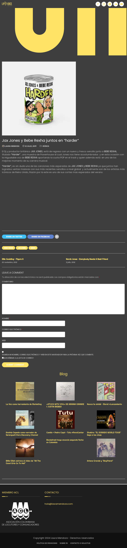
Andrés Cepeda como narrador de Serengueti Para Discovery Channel (22, 433)
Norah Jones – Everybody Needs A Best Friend (87, 259)
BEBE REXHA (8, 248)
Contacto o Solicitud (80, 543)
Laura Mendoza (12, 146)
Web (4, 340)
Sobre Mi (64, 543)
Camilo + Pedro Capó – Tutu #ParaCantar (65, 432)
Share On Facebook (41, 237)
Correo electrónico (12, 329)
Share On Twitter (14, 237)
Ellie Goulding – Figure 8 (13, 259)
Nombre (6, 318)
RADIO (33, 248)
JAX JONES (22, 248)
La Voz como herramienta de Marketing (24, 404)
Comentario (7, 282)
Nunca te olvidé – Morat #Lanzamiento (104, 404)
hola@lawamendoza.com (59, 503)
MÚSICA (46, 146)
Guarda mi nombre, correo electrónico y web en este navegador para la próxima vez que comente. (48, 355)
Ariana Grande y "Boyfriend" (100, 461)
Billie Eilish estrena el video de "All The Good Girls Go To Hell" (23, 462)
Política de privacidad (47, 543)
